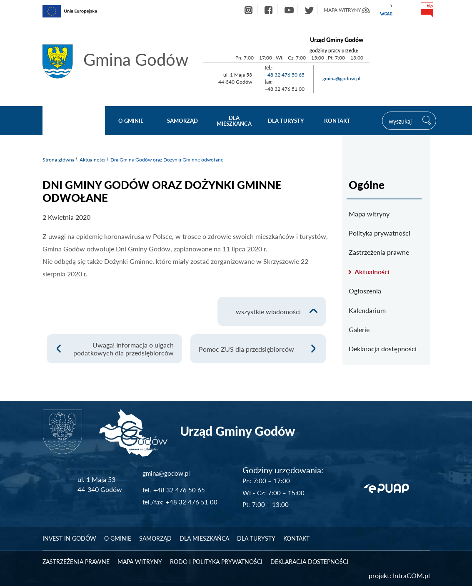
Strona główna (58, 159)
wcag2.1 (386, 10)
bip (427, 10)
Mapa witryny (369, 214)
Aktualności (92, 159)
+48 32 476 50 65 (285, 75)
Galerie (359, 329)
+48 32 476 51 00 (191, 502)
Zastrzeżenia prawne (379, 252)
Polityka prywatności (379, 233)
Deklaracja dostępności (383, 349)
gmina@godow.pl (341, 78)
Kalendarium (367, 310)
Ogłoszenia (365, 291)
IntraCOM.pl (411, 575)
